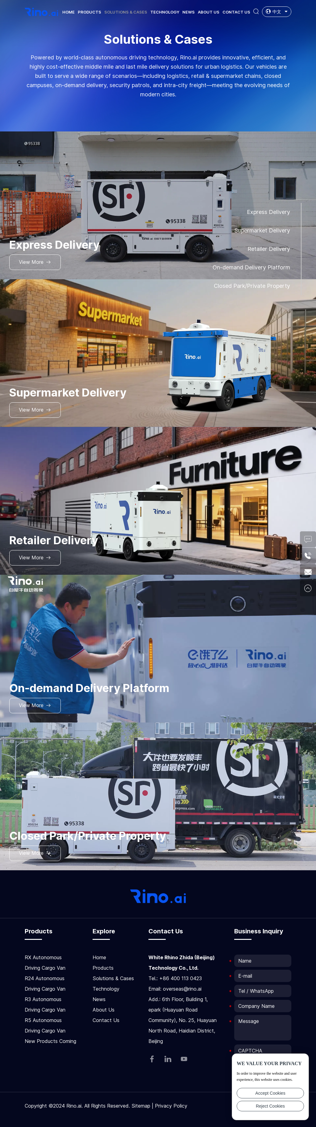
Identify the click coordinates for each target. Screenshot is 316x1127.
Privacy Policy (171, 1106)
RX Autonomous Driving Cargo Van (45, 962)
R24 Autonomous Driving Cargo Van (45, 983)
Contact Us (236, 12)
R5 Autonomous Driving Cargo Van (45, 1025)
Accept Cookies (270, 1093)
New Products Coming (50, 1041)
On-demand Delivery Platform (251, 267)
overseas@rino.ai (182, 989)
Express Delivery (268, 212)
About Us (208, 12)
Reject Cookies (270, 1106)
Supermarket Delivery (262, 230)
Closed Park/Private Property (252, 286)
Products (89, 12)
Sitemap (140, 1106)
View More (35, 262)
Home (68, 12)
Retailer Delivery (268, 249)
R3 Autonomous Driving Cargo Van (45, 1004)
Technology (164, 12)
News (188, 12)
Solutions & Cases (125, 12)
